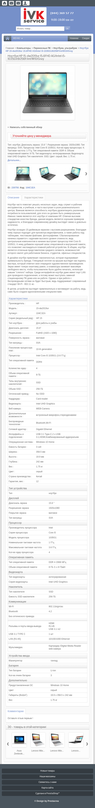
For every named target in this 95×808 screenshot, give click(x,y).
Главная (10, 48)
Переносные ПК (42, 48)
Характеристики (33, 197)
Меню (18, 38)
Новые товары (47, 770)
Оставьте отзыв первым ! (20, 718)
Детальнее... (14, 160)
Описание (13, 197)
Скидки (85, 38)
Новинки (74, 38)
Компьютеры (24, 48)
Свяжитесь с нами (47, 782)
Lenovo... (75, 750)
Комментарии (16, 711)
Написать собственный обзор (26, 127)
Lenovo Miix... (38, 750)
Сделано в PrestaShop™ (47, 793)
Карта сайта (48, 787)
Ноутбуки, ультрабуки (65, 48)
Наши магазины (47, 776)
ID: (9, 187)
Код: (22, 187)
